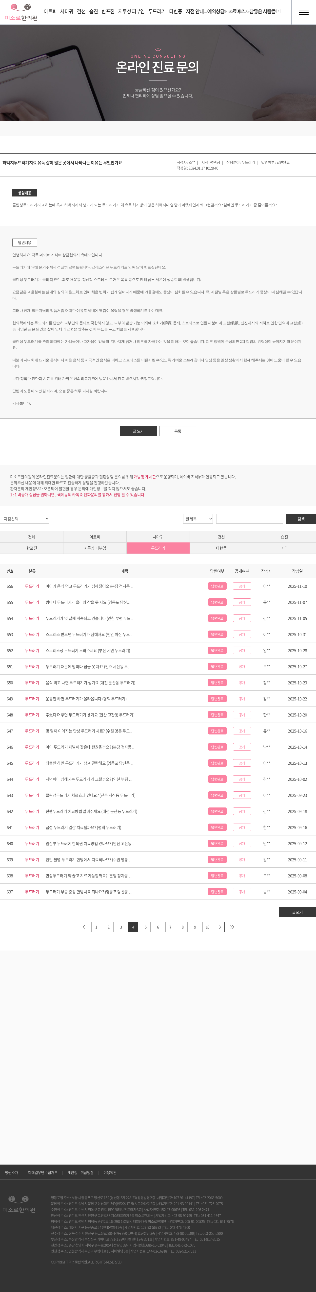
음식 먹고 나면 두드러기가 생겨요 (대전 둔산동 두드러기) (90, 682)
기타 (284, 548)
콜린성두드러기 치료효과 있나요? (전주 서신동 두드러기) (90, 795)
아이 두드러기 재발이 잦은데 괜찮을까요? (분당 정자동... (90, 747)
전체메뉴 (303, 12)
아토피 (95, 537)
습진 (284, 537)
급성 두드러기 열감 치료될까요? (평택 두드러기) (83, 827)
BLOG (244, 11)
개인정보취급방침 (80, 1172)
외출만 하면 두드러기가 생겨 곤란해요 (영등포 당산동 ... (89, 763)
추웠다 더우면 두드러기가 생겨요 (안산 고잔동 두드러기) (90, 715)
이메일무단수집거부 (43, 1172)
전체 (31, 537)
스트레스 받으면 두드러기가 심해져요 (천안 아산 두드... (89, 634)
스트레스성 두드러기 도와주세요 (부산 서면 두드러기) (88, 650)
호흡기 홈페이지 (268, 11)
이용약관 (110, 1172)
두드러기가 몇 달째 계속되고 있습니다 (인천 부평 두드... (89, 618)
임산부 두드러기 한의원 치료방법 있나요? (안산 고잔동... (90, 843)
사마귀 (158, 537)
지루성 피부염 (95, 548)
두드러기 (158, 548)
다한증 (221, 548)
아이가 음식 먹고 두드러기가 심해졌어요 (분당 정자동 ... (89, 586)
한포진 (31, 548)
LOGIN (208, 11)
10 (207, 927)
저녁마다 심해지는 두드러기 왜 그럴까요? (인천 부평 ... (88, 779)
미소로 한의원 (21, 12)
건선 (221, 537)
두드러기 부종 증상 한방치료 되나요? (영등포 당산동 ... (88, 892)
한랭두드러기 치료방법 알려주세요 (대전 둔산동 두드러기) (91, 811)
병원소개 (11, 1172)
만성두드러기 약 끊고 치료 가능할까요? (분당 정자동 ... (88, 875)
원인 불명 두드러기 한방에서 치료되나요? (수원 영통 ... (88, 859)
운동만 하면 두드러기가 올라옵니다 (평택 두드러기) (86, 699)
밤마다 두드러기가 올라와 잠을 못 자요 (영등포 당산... (88, 602)
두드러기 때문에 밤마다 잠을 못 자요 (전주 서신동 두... (88, 666)
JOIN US (226, 11)
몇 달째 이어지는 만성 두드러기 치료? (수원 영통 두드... (89, 731)
